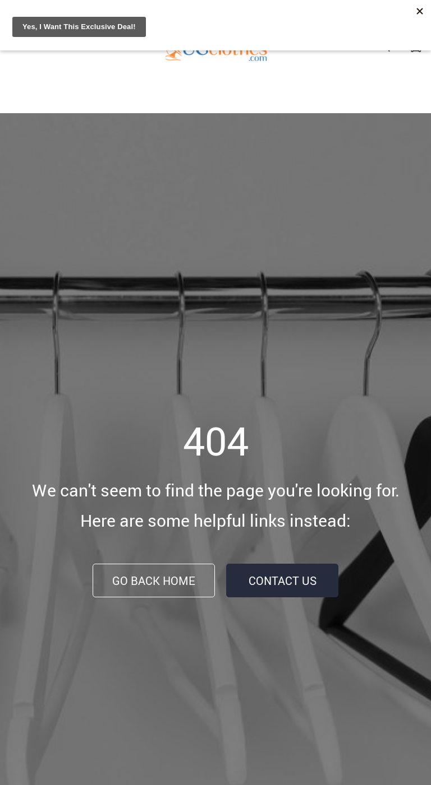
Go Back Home (153, 580)
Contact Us (283, 580)
